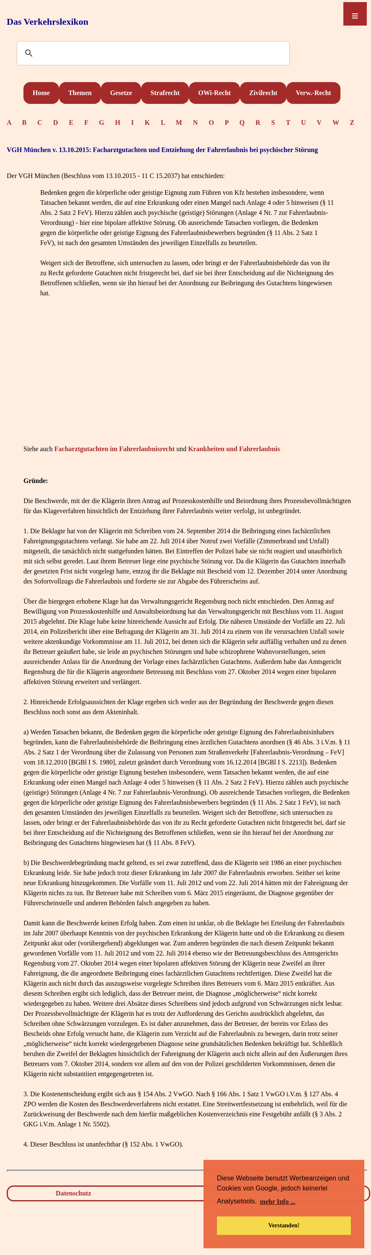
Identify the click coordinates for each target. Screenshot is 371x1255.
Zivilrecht (263, 92)
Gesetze (121, 92)
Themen (80, 92)
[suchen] (152, 54)
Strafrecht (165, 92)
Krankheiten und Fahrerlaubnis (234, 448)
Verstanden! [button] (284, 1225)
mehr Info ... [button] (278, 1201)
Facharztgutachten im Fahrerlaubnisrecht (114, 448)
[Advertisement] (187, 383)
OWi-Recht (214, 92)
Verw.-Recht (313, 92)
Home (41, 92)
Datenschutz (73, 1193)
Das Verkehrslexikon (47, 21)
